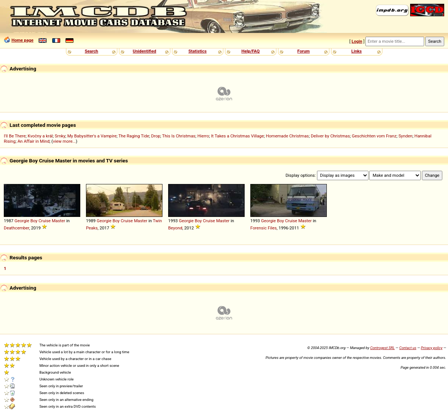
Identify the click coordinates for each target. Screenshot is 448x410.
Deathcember (16, 228)
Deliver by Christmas (330, 136)
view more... (64, 141)
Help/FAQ (250, 51)
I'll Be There (15, 136)
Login (356, 41)
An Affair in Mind (33, 141)
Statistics (197, 51)
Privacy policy (431, 348)
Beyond (175, 228)
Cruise (45, 220)
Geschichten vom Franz (374, 136)
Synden (405, 136)
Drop (155, 136)
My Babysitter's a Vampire (92, 136)
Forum (303, 51)
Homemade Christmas (287, 136)
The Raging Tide (134, 136)
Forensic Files (263, 228)
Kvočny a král (40, 136)
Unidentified (144, 51)
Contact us (407, 348)
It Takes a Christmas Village (237, 136)
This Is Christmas (178, 136)
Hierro (203, 136)
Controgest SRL (382, 348)
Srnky (60, 136)
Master (58, 220)
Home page (22, 40)
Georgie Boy (25, 220)
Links (356, 51)
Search (91, 51)
